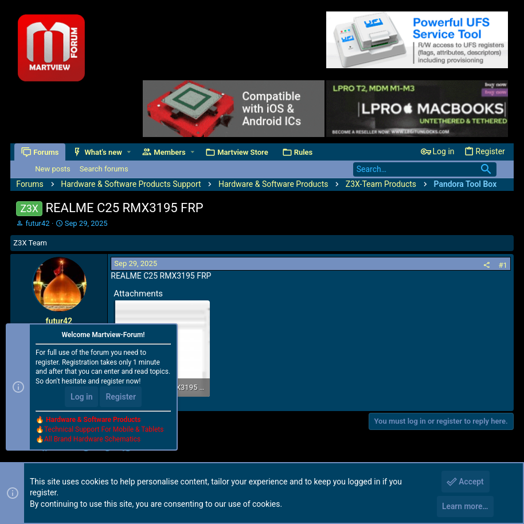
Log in (81, 398)
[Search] (424, 169)
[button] (130, 152)
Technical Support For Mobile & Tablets (103, 431)
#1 (502, 265)
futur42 (38, 223)
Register (120, 398)
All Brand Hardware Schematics (92, 440)
